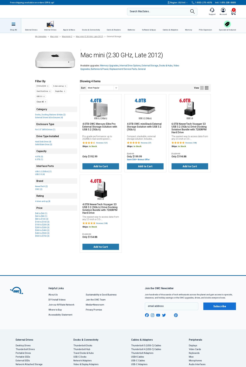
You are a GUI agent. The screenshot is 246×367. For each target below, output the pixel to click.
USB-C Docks (79, 357)
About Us (53, 294)
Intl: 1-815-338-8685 (225, 2)
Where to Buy (55, 309)
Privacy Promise (94, 309)
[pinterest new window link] (176, 315)
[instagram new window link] (152, 315)
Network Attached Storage (29, 364)
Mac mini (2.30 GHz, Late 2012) (89, 36)
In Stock (93, 146)
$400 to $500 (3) (42, 233)
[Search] (192, 11)
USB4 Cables (137, 357)
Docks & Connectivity (85, 339)
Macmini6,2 (67, 36)
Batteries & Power (100, 69)
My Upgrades (40, 36)
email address (156, 306)
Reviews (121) (102, 143)
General (142, 69)
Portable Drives (23, 353)
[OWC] (31, 12)
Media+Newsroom (95, 304)
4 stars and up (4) (42, 201)
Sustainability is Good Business (101, 294)
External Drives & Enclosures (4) (49, 117)
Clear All (40, 102)
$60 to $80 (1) (41, 216)
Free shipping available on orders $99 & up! (32, 2)
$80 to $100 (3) (41, 219)
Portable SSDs (23, 357)
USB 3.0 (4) (40, 174)
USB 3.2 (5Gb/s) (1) (43, 171)
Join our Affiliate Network (61, 304)
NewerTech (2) (41, 186)
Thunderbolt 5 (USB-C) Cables (146, 345)
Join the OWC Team (96, 299)
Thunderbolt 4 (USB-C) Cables (146, 349)
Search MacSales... (140, 11)
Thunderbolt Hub (81, 349)
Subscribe (219, 306)
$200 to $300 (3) (42, 227)
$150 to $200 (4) (42, 225)
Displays (193, 345)
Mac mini (54, 36)
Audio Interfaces (197, 364)
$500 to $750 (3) (42, 236)
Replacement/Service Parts (123, 69)
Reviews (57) (146, 143)
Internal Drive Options (130, 65)
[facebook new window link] (147, 315)
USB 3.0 (39, 96)
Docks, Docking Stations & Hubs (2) (50, 115)
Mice (191, 357)
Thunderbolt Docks (82, 345)
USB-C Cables (138, 360)
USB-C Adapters (139, 364)
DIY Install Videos (57, 299)
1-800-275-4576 (202, 2)
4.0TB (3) (39, 156)
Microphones (195, 360)
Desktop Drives (23, 345)
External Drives (24, 339)
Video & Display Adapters (86, 364)
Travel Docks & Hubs (83, 353)
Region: (178, 2)
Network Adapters (82, 360)
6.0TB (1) (39, 159)
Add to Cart (101, 166)
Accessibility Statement (60, 314)
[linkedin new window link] (170, 315)
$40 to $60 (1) (41, 213)
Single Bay (59, 91)
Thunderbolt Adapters (142, 353)
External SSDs (23, 360)
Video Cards (195, 349)
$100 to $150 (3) (42, 222)
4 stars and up (58, 86)
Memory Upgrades (109, 65)
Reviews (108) (191, 143)
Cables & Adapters (142, 339)
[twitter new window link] (164, 314)
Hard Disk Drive (42, 91)
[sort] (103, 87)
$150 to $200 (41, 86)
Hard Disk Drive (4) (43, 142)
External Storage (150, 65)
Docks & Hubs (166, 65)
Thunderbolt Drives (25, 349)
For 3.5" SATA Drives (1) (45, 130)
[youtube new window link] (158, 315)
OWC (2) (38, 189)
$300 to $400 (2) (42, 230)
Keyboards (194, 353)
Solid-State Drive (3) (43, 144)
